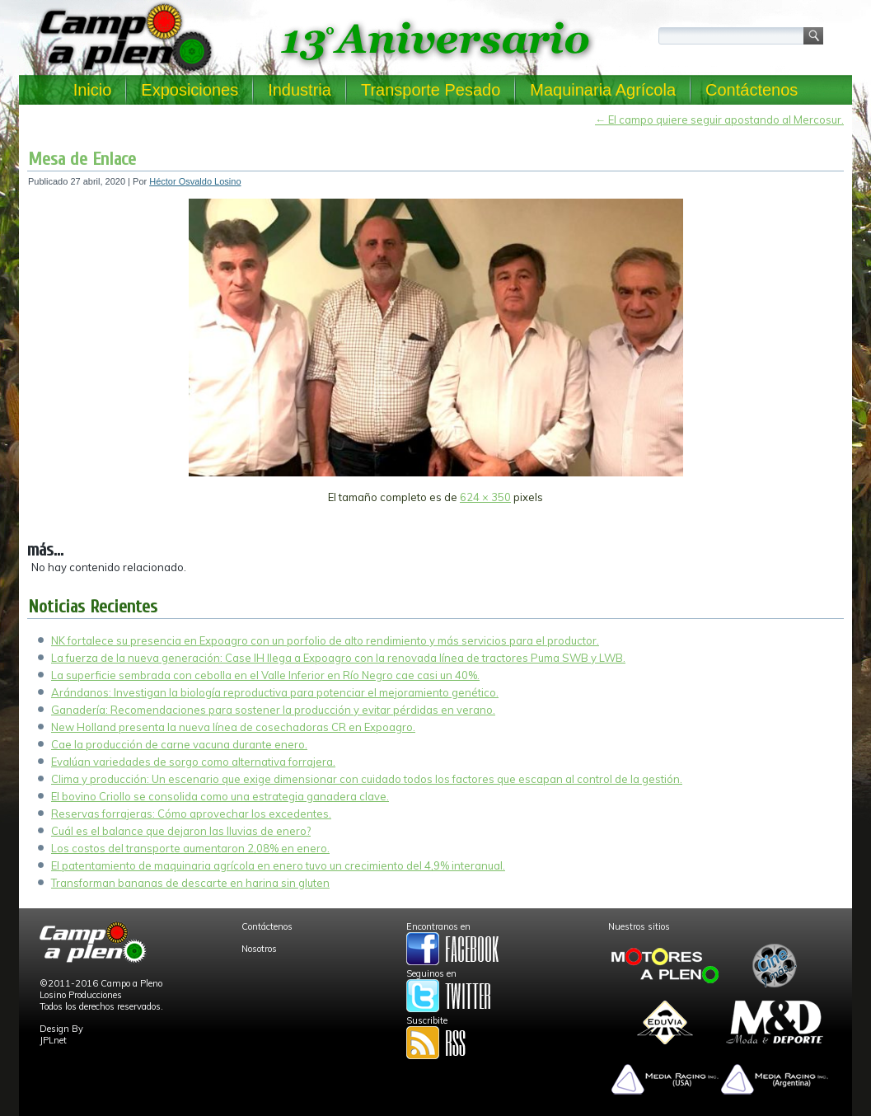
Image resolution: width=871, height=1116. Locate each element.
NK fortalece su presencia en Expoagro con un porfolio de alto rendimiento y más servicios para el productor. (325, 640)
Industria (299, 90)
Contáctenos (751, 90)
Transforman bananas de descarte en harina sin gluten (190, 882)
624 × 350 (485, 497)
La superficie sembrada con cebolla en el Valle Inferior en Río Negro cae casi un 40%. (265, 675)
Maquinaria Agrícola (603, 90)
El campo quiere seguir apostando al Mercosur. (719, 119)
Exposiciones (189, 90)
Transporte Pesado (430, 90)
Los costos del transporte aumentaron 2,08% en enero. (190, 848)
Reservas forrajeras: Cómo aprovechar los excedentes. (191, 813)
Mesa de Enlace (82, 159)
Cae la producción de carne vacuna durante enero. (179, 744)
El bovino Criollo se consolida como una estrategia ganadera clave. (220, 796)
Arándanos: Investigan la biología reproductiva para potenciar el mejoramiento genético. (275, 692)
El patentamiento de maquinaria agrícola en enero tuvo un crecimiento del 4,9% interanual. (278, 865)
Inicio (92, 90)
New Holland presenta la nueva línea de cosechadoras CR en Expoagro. (233, 727)
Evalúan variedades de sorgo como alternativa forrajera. (193, 761)
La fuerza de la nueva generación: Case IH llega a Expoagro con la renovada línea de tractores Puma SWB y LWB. (338, 657)
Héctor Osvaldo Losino (195, 181)
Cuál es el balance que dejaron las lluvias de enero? (181, 830)
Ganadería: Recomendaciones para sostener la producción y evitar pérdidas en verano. (273, 709)
